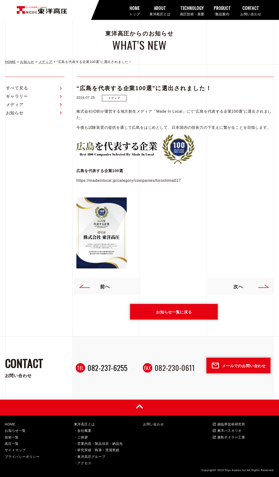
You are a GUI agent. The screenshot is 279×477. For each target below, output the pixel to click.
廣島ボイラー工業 (228, 437)
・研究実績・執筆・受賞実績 (96, 450)
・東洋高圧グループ (89, 457)
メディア (15, 104)
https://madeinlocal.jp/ (96, 180)
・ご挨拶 (81, 437)
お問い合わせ (153, 424)
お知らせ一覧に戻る (174, 312)
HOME (10, 424)
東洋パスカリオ (227, 430)
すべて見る (17, 88)
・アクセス (83, 463)
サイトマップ (15, 450)
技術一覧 (12, 437)
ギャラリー (17, 96)
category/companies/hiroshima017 (149, 180)
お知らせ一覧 (15, 430)
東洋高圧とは (84, 424)
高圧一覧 (12, 444)
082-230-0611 (175, 367)
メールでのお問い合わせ (238, 365)
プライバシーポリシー (22, 457)
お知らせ (15, 113)
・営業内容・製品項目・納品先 (98, 444)
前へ (94, 286)
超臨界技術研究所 (228, 424)
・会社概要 (83, 430)
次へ (251, 286)
